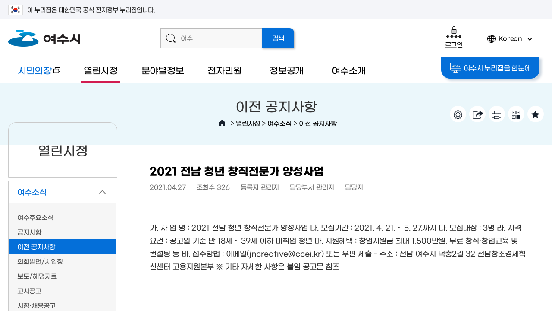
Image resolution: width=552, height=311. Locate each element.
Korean (509, 42)
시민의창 (34, 74)
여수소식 (279, 123)
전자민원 (224, 69)
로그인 (454, 37)
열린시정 (101, 69)
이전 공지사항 (318, 123)
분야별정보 (162, 69)
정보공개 (287, 69)
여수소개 (349, 69)
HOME (222, 123)
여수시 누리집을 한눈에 (490, 68)
